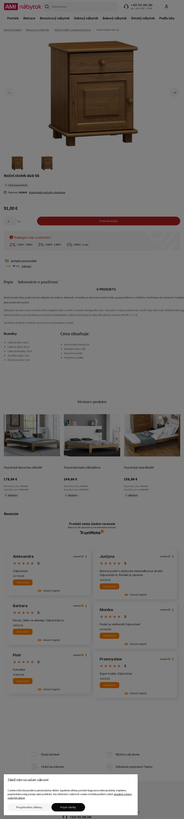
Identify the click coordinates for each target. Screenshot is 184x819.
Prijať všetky (68, 807)
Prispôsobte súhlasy (29, 807)
